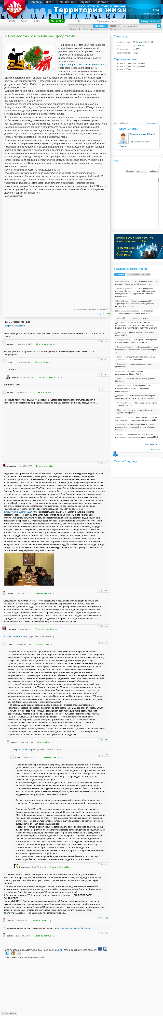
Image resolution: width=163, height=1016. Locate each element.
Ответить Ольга (42, 362)
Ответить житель (44, 344)
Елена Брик (122, 301)
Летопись (57, 20)
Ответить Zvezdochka (59, 867)
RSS (158, 444)
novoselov (11, 629)
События (84, 2)
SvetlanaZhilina (124, 403)
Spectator (121, 371)
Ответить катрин (43, 392)
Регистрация (151, 13)
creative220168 (123, 386)
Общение (35, 2)
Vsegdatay (11, 466)
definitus (10, 593)
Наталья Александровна (128, 311)
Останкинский (139, 66)
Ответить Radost (45, 742)
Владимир (121, 364)
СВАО (128, 63)
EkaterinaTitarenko (125, 347)
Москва (120, 63)
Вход (156, 9)
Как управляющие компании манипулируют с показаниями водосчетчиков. (132, 388)
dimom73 (15, 377)
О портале (101, 2)
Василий (121, 323)
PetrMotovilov (123, 281)
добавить (122, 146)
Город (36, 20)
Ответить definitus (43, 593)
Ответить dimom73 (47, 377)
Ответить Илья (49, 757)
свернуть (9, 326)
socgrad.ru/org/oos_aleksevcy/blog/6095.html (81, 64)
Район (13, 20)
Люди (49, 2)
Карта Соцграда (153, 123)
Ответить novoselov (45, 629)
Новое (113, 26)
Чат (79, 20)
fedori (119, 357)
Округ (25, 20)
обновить (130, 171)
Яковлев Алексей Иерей (142, 134)
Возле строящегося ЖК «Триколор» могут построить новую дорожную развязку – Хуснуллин (134, 303)
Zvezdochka (24, 867)
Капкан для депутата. (139, 318)
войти (59, 950)
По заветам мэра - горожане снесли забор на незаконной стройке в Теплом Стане (135, 427)
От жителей (74, 29)
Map (119, 379)
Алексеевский (139, 63)
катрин (10, 392)
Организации (65, 2)
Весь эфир (149, 444)
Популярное (101, 26)
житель (10, 344)
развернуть (20, 326)
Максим (120, 396)
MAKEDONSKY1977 (125, 288)
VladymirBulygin (124, 340)
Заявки (113, 29)
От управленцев (91, 29)
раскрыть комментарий (15, 636)
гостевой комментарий (32, 957)
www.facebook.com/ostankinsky (75, 928)
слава (9, 644)
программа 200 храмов (96, 309)
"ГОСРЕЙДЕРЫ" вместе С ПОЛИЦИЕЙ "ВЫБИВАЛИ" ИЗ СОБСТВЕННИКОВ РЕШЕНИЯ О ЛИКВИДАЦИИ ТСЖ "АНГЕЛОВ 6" (136, 325)
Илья (17, 757)
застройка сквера (80, 309)
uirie (119, 434)
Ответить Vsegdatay (45, 466)
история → (141, 171)
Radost (14, 742)
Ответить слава (42, 644)
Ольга (9, 362)
